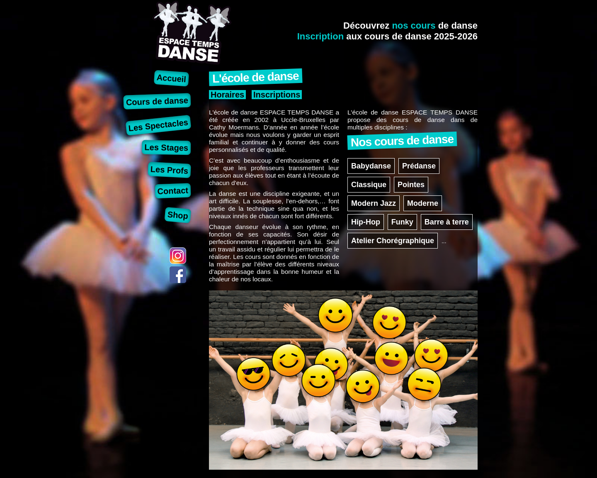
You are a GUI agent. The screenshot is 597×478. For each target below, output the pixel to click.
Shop (178, 215)
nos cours (413, 25)
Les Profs (169, 170)
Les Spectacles (158, 125)
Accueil (171, 78)
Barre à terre (447, 222)
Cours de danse (157, 101)
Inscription (320, 36)
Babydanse (371, 166)
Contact (172, 190)
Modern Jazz (373, 203)
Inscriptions (276, 94)
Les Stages (166, 147)
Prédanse (419, 166)
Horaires (227, 94)
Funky (402, 222)
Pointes (411, 184)
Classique (368, 184)
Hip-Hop (365, 222)
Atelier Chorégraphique (392, 241)
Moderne (422, 203)
